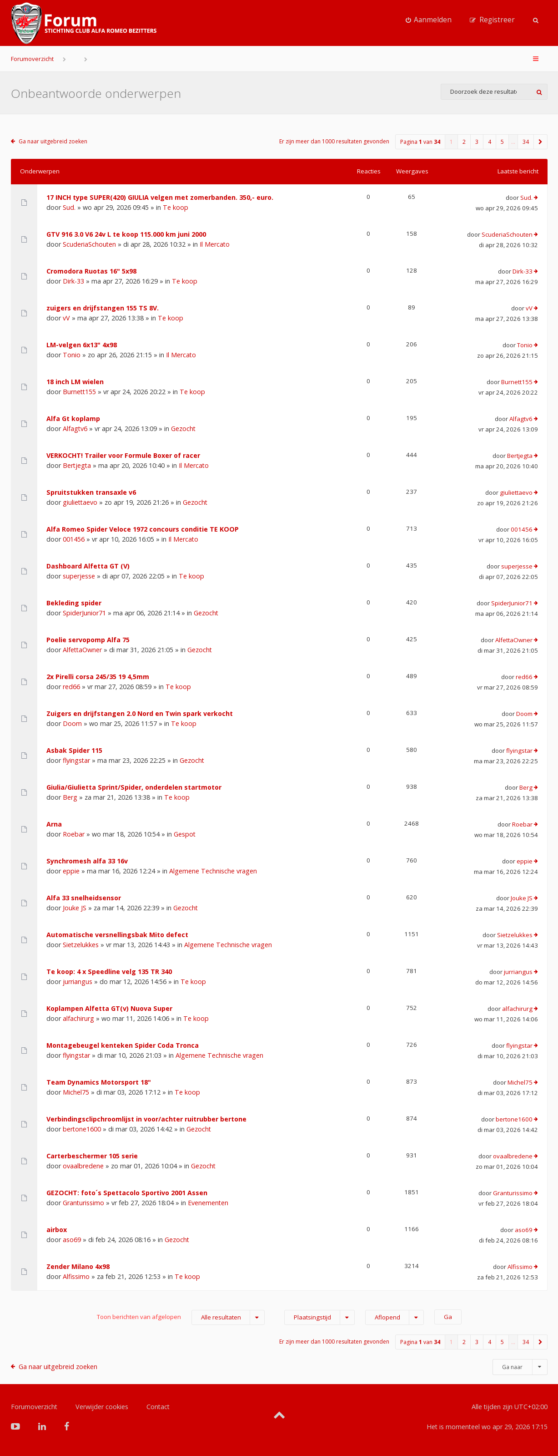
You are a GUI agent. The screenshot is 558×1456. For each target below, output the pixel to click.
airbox (56, 1229)
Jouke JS (74, 907)
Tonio (71, 354)
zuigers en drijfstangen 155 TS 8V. (102, 308)
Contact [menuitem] (158, 1406)
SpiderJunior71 (84, 613)
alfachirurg (78, 1018)
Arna (54, 824)
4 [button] (489, 142)
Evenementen (208, 1202)
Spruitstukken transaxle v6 (91, 492)
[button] (541, 141)
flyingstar (76, 760)
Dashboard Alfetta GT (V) (88, 566)
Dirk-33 (73, 281)
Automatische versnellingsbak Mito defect (117, 934)
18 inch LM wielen (75, 381)
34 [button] (526, 142)
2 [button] (464, 142)
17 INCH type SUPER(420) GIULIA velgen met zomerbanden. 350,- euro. (159, 197)
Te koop (175, 207)
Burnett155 (79, 391)
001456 (74, 539)
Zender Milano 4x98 (78, 1266)
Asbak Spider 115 (74, 750)
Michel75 (76, 1092)
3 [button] (476, 142)
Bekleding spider (73, 603)
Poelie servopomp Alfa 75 (88, 639)
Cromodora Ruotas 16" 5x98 (91, 271)
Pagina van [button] (420, 142)
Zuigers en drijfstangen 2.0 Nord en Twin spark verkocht (139, 713)
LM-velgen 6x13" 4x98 (81, 344)
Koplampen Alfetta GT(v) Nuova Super (109, 1008)
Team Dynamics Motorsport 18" (98, 1082)
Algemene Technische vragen (213, 871)
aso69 (72, 1239)
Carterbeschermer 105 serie (92, 1156)
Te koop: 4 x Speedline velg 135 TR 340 (109, 971)
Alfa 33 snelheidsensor (83, 897)
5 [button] (502, 142)
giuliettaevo (80, 502)
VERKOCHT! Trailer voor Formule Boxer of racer (123, 455)
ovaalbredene (83, 1166)
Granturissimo (83, 1202)
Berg (70, 797)
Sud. (69, 207)
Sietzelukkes (81, 944)
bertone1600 (82, 1129)
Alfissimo (76, 1276)
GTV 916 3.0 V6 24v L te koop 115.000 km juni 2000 (126, 234)
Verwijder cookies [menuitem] (101, 1406)
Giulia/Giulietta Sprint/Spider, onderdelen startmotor (133, 787)
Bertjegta (77, 465)
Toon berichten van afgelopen (181, 1317)
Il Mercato (215, 244)
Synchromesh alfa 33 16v (87, 861)
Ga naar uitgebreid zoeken (53, 141)
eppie (71, 871)
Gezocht (183, 428)
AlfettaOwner (82, 649)
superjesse (79, 576)
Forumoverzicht (32, 59)
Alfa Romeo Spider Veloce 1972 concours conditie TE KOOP (142, 529)
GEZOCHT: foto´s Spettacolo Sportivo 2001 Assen (126, 1192)
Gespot (185, 834)
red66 (71, 686)
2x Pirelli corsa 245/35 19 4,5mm (97, 676)
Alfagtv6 (75, 428)
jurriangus (77, 981)
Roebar (74, 834)
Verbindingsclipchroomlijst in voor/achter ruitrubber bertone (146, 1119)
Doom (72, 723)
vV (66, 318)
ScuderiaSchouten (89, 244)
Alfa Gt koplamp (73, 418)
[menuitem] (429, 20)
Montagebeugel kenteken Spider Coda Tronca (122, 1045)
